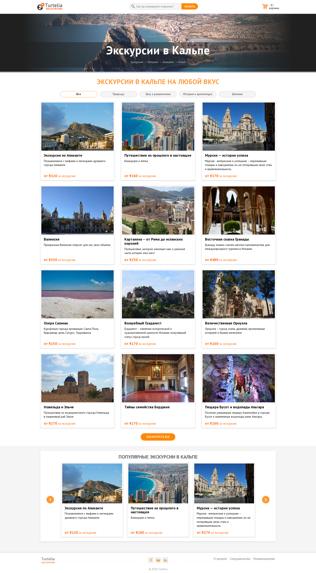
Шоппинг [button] (237, 94)
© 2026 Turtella (158, 569)
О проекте (220, 559)
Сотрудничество (240, 559)
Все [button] (78, 94)
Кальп (182, 62)
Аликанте (168, 62)
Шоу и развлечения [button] (158, 94)
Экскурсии (136, 62)
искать (190, 6)
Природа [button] (118, 94)
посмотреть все (158, 437)
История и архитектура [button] (197, 94)
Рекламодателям (264, 559)
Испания (153, 62)
